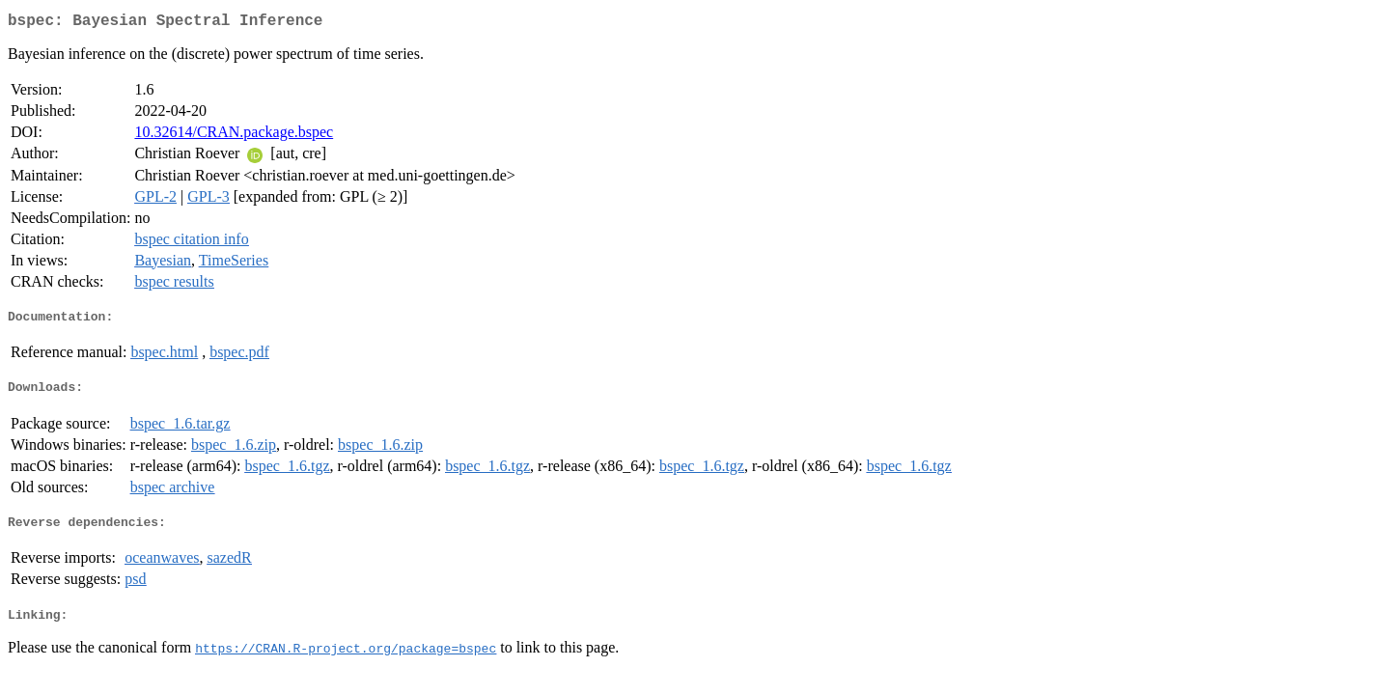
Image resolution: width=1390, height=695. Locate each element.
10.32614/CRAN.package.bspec (233, 135)
